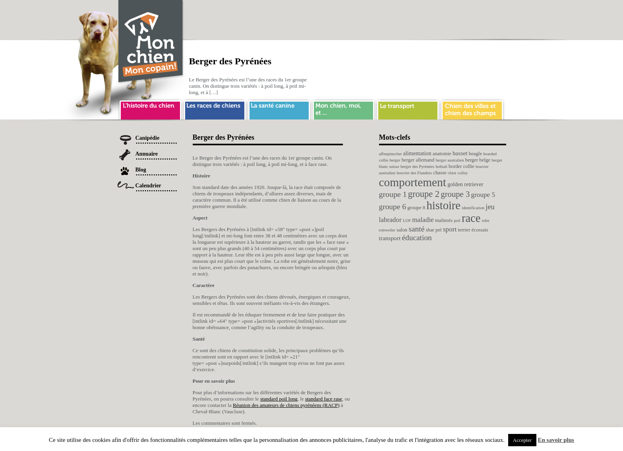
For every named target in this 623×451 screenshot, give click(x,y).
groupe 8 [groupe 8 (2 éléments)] (416, 207)
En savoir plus (556, 440)
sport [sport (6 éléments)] (450, 229)
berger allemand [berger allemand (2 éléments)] (418, 160)
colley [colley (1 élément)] (462, 173)
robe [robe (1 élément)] (485, 220)
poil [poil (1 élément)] (457, 220)
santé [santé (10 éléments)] (416, 229)
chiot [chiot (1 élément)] (452, 173)
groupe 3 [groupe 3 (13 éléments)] (455, 194)
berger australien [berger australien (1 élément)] (449, 160)
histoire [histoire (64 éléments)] (443, 205)
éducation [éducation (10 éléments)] (416, 237)
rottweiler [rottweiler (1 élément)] (387, 230)
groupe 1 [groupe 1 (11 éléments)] (393, 194)
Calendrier (148, 186)
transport (408, 108)
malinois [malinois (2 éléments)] (444, 220)
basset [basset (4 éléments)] (460, 153)
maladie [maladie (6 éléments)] (422, 220)
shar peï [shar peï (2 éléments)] (434, 230)
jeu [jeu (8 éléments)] (490, 207)
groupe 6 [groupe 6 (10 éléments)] (392, 206)
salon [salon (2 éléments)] (402, 230)
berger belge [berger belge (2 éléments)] (477, 160)
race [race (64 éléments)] (471, 218)
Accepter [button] (522, 440)
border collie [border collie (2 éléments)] (461, 166)
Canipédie (147, 138)
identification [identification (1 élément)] (473, 208)
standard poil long (279, 399)
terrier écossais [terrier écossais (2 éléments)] (473, 230)
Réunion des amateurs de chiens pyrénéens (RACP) (286, 405)
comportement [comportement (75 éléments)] (412, 182)
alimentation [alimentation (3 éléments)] (417, 153)
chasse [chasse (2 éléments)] (439, 172)
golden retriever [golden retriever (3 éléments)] (465, 184)
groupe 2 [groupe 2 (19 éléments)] (423, 194)
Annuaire (146, 154)
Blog (140, 170)
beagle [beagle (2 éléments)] (475, 153)
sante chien (279, 108)
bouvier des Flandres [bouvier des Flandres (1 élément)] (414, 173)
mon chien (343, 108)
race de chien (215, 108)
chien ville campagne (472, 108)
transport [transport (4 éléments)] (390, 238)
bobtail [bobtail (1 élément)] (441, 166)
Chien (151, 42)
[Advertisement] (361, 18)
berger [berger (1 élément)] (394, 160)
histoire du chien (150, 108)
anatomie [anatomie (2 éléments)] (442, 153)
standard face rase (323, 399)
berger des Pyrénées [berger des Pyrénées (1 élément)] (417, 166)
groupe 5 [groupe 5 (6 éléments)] (483, 195)
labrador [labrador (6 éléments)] (390, 220)
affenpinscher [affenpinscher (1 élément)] (390, 154)
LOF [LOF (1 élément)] (407, 220)
